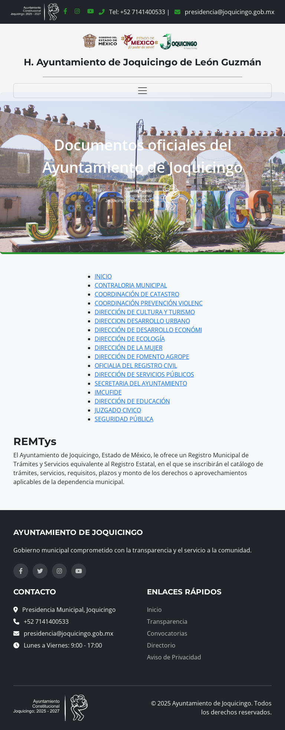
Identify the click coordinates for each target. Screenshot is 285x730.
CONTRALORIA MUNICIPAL (131, 285)
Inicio (154, 610)
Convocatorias (167, 633)
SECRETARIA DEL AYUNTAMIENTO (141, 383)
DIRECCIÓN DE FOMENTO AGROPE (142, 357)
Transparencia (167, 621)
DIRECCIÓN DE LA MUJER (129, 348)
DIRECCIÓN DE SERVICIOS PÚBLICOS (144, 374)
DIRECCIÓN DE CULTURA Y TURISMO (145, 312)
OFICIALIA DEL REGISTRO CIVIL (136, 365)
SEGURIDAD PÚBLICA (124, 419)
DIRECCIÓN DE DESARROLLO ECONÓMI (148, 330)
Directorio (161, 645)
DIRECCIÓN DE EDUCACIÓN (132, 401)
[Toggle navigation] (142, 90)
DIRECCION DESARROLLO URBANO (142, 321)
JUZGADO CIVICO (118, 410)
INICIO (103, 276)
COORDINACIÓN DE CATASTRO (137, 294)
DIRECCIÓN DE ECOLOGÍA (130, 339)
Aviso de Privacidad (174, 657)
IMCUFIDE (108, 392)
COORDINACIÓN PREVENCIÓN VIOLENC (149, 303)
